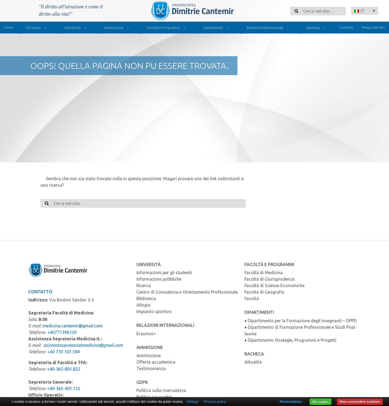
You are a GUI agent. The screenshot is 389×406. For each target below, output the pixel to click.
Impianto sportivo (154, 311)
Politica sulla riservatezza (161, 390)
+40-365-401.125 (63, 388)
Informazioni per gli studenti (164, 272)
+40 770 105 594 (63, 351)
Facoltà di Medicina (263, 272)
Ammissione (118, 28)
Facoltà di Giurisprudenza (269, 279)
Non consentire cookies (360, 402)
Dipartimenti (217, 28)
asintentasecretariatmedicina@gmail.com (83, 345)
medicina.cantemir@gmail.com (72, 325)
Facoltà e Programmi (167, 28)
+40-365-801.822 (63, 369)
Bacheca (317, 28)
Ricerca (143, 285)
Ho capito (320, 402)
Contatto (346, 27)
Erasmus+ (146, 333)
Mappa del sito (373, 27)
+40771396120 (61, 332)
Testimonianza (151, 368)
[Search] (323, 11)
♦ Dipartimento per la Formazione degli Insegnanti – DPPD (300, 320)
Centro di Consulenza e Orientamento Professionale (187, 292)
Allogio (143, 305)
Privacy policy (215, 402)
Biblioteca (146, 298)
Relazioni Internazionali (269, 28)
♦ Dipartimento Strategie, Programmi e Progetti (290, 340)
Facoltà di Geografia (264, 292)
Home (9, 27)
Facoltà (251, 298)
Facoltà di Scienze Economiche (274, 285)
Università (77, 28)
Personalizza (290, 402)
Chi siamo (37, 28)
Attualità (253, 362)
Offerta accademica (155, 362)
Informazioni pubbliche (158, 279)
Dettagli (192, 402)
